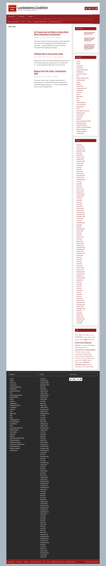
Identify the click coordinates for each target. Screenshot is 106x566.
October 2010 (80, 306)
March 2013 (80, 265)
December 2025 (81, 149)
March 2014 (80, 241)
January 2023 (80, 192)
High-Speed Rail (81, 80)
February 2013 (80, 267)
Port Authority (80, 115)
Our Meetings (80, 106)
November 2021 (81, 214)
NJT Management (81, 102)
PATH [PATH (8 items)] (84, 358)
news (78, 100)
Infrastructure (80, 86)
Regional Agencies (81, 123)
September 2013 (81, 253)
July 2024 (79, 167)
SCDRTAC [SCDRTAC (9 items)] (89, 360)
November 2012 (81, 273)
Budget (78, 63)
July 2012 (79, 282)
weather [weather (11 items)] (91, 366)
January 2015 (80, 237)
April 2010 (79, 312)
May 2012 (79, 286)
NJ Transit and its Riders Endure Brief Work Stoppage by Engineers (51, 33)
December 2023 (81, 175)
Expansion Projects (82, 74)
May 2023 (79, 185)
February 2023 (80, 190)
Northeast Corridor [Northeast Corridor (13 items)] (87, 353)
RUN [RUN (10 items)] (81, 360)
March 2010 (80, 314)
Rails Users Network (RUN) (84, 121)
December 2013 (81, 247)
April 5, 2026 (86, 35)
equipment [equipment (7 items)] (82, 339)
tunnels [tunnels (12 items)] (87, 366)
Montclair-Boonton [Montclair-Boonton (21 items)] (80, 349)
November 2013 (81, 249)
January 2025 (80, 159)
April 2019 (79, 226)
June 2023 (79, 183)
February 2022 (80, 208)
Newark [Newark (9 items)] (78, 351)
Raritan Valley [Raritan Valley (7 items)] (77, 360)
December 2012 (81, 271)
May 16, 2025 (37, 57)
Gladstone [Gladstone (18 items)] (77, 345)
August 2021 (80, 218)
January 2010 (80, 316)
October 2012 (80, 275)
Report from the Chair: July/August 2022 (50, 72)
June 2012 (79, 284)
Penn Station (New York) (83, 110)
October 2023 (80, 177)
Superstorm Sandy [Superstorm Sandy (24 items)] (80, 364)
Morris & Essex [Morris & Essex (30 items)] (90, 349)
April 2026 (79, 144)
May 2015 (79, 235)
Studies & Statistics (82, 131)
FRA (78, 76)
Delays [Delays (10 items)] (93, 337)
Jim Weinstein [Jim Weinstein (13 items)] (78, 347)
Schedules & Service (82, 125)
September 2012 (81, 278)
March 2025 (80, 155)
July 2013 (79, 257)
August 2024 (80, 165)
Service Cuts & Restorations (84, 127)
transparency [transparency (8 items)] (89, 364)
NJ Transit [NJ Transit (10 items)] (87, 351)
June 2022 (79, 200)
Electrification (80, 71)
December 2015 (81, 228)
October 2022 (80, 196)
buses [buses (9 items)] (92, 334)
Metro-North (80, 96)
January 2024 (80, 173)
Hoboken (79, 84)
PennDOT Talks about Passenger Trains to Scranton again (89, 39)
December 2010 (81, 302)
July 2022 (79, 198)
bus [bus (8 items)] (90, 334)
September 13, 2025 (39, 37)
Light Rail (79, 92)
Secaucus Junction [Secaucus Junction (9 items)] (78, 362)
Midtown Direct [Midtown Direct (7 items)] (84, 347)
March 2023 (80, 187)
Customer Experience (82, 69)
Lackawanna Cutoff (81, 88)
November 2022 (81, 194)
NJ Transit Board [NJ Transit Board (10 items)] (78, 353)
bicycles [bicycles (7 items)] (83, 334)
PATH (78, 108)
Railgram (58, 37)
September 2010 (81, 308)
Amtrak (78, 61)
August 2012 (80, 280)
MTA (78, 98)
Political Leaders (81, 112)
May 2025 (79, 153)
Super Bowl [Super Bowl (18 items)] (86, 362)
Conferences (80, 67)
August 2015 (80, 230)
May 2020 (79, 224)
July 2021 (79, 220)
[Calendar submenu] (33, 16)
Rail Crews (79, 117)
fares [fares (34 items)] (85, 339)
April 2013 (79, 263)
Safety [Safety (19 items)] (85, 360)
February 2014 (80, 243)
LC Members (80, 90)
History (78, 82)
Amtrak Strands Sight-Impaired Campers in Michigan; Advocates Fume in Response (89, 46)
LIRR (78, 94)
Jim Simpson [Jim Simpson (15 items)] (91, 345)
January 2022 (80, 210)
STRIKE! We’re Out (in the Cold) (48, 54)
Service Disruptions (58, 57)
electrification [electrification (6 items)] (77, 339)
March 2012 (80, 290)
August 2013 (80, 255)
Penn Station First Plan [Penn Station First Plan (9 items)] (89, 358)
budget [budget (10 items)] (87, 334)
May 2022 (79, 202)
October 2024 (80, 163)
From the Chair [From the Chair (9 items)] (91, 339)
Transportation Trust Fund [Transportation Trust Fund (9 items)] (80, 366)
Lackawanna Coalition (33, 7)
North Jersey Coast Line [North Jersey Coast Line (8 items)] (79, 356)
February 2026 (80, 146)
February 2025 (80, 157)
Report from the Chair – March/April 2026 (90, 33)
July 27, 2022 (37, 76)
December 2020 (81, 222)
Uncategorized (80, 133)
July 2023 (79, 181)
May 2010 (79, 310)
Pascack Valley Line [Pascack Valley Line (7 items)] (78, 358)
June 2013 (79, 259)
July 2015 (79, 233)
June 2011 (79, 294)
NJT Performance (81, 104)
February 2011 (80, 300)
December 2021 (81, 212)
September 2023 (81, 179)
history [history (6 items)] (82, 345)
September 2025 (81, 151)
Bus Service (80, 65)
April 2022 (79, 204)
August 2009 (80, 321)
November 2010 (81, 304)
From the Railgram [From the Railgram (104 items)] (83, 342)
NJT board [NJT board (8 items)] (83, 351)
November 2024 (81, 161)
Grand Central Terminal (83, 78)
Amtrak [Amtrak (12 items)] (76, 334)
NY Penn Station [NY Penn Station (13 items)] (88, 356)
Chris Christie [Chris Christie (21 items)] (78, 337)
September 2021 (81, 216)
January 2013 (80, 269)
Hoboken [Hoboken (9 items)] (85, 345)
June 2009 (79, 323)
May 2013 (79, 261)
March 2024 (80, 171)
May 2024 (79, 169)
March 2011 (80, 298)
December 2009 (81, 319)
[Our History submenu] (24, 16)
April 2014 (79, 239)
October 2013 (80, 251)
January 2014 (80, 245)
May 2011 (79, 296)
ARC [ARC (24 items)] (80, 334)
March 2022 (80, 206)
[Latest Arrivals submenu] (15, 16)
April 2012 (79, 288)
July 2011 (79, 292)
